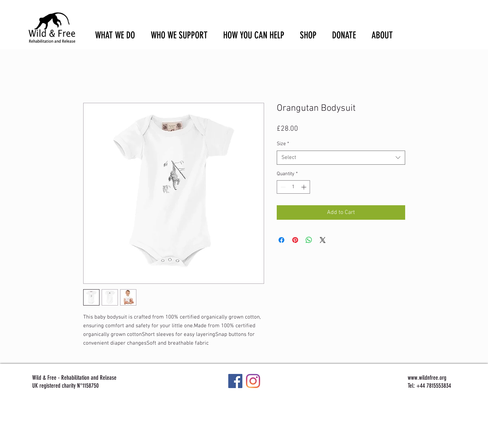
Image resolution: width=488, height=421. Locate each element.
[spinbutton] (293, 187)
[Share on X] (322, 240)
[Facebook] (235, 381)
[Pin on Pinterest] (295, 240)
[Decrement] (282, 187)
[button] (451, 18)
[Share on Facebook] (281, 240)
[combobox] (341, 158)
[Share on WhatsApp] (309, 240)
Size (283, 144)
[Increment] (304, 187)
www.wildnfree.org (427, 377)
